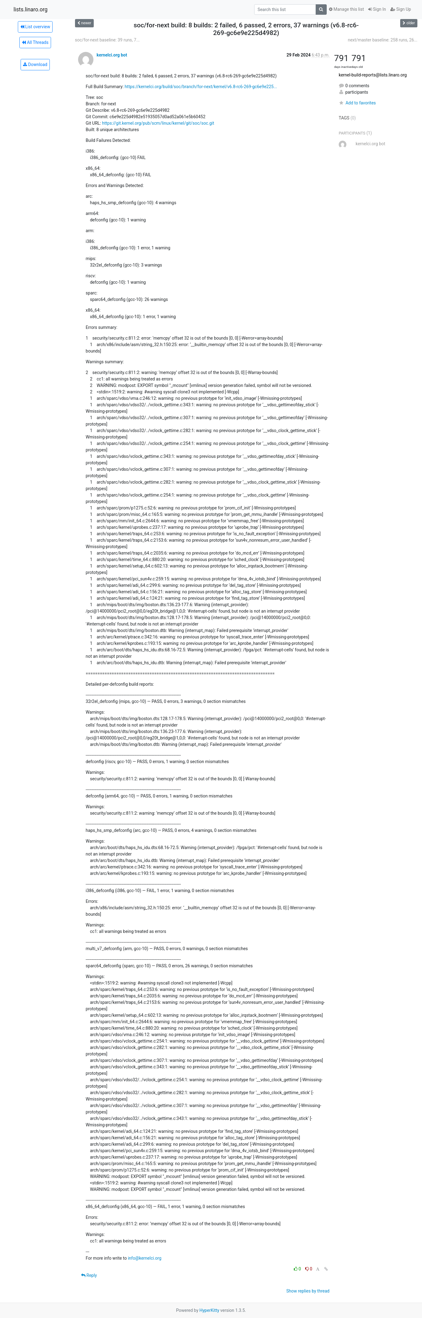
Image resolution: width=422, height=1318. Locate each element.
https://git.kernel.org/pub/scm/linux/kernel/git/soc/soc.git (158, 123)
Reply (89, 1275)
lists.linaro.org (31, 9)
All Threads (35, 42)
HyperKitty (209, 1310)
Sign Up (400, 9)
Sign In (377, 9)
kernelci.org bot (112, 55)
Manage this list (346, 9)
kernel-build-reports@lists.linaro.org (373, 74)
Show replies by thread (307, 1291)
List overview (35, 26)
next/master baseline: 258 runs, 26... (382, 39)
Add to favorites (357, 102)
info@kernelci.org (144, 1258)
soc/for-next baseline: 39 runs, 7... (107, 39)
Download (35, 64)
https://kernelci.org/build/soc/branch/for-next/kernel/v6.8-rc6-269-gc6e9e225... (201, 86)
